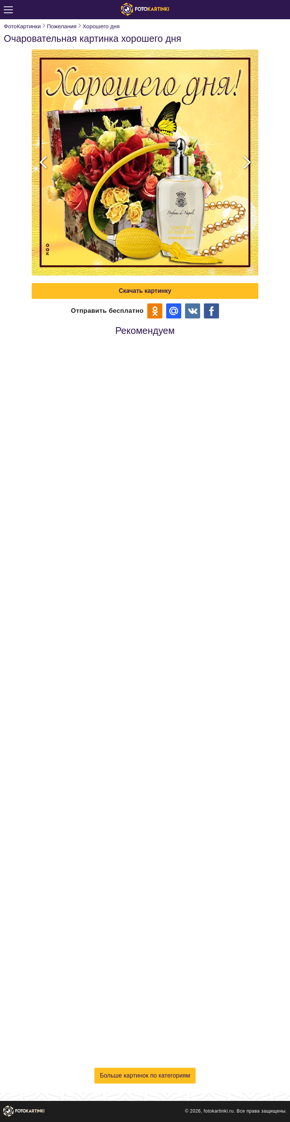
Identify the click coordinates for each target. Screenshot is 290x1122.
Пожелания (62, 26)
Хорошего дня (101, 26)
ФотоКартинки (22, 26)
